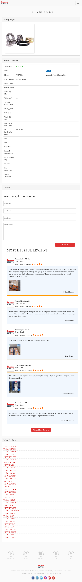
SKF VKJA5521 (9, 465)
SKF (17, 71)
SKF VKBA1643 (9, 484)
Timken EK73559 (9, 473)
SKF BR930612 (9, 513)
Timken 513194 (9, 500)
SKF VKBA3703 (9, 497)
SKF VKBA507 (9, 535)
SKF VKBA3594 (9, 460)
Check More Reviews (41, 430)
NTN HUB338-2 (9, 462)
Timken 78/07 (8, 516)
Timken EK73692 (9, 449)
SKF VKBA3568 (9, 470)
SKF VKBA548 (9, 524)
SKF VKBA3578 (9, 529)
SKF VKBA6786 (9, 492)
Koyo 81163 (7, 487)
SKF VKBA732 (9, 521)
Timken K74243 (9, 454)
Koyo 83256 (7, 481)
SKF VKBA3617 (9, 476)
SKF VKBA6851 (9, 452)
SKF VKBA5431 (9, 503)
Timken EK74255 (9, 537)
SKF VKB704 (8, 495)
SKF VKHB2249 (9, 468)
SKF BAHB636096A (11, 511)
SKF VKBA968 (9, 519)
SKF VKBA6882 (9, 508)
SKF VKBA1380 (9, 457)
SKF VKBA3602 (9, 446)
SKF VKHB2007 (9, 532)
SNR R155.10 (8, 527)
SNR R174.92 (8, 505)
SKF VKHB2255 (9, 478)
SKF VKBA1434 (9, 489)
